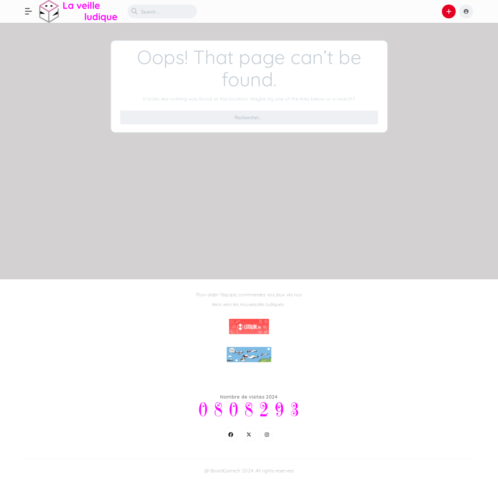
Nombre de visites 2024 (249, 397)
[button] (32, 11)
